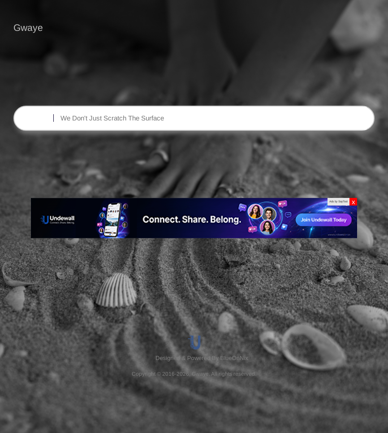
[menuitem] (202, 358)
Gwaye (28, 27)
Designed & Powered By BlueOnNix (201, 358)
